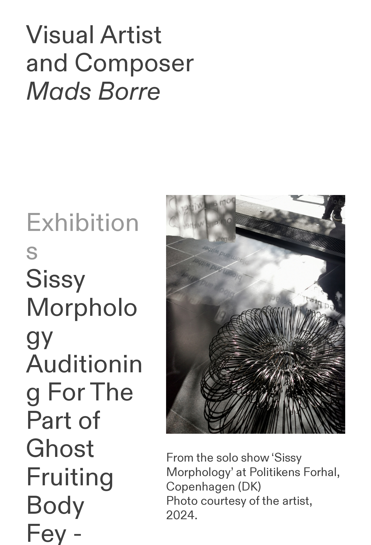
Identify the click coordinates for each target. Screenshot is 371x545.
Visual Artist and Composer (110, 63)
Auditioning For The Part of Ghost (84, 406)
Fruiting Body (70, 491)
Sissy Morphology (82, 308)
